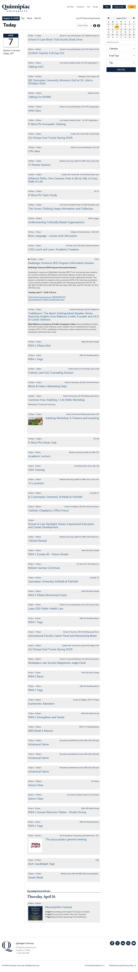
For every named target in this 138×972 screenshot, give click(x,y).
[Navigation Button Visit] (107, 7)
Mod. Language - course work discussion (52, 236)
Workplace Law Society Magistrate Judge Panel (57, 663)
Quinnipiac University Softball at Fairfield (53, 581)
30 (125, 24)
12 (121, 29)
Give (88, 7)
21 (129, 32)
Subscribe (121, 70)
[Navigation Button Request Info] (119, 7)
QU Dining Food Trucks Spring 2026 (50, 138)
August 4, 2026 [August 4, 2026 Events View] (11, 18)
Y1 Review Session (39, 165)
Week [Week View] (29, 18)
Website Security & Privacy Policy (122, 965)
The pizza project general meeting (65, 839)
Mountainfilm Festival (58, 907)
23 (108, 34)
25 (117, 34)
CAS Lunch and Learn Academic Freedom (53, 249)
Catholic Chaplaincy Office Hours (48, 510)
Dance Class (35, 785)
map (96, 218)
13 (125, 29)
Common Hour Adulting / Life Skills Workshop (56, 400)
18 (117, 32)
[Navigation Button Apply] (132, 7)
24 (113, 34)
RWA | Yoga (35, 359)
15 (134, 29)
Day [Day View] (22, 18)
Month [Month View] (38, 18)
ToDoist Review (37, 541)
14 (129, 29)
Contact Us (80, 7)
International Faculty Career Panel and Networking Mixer (62, 636)
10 (113, 29)
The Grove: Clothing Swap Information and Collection (60, 209)
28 (117, 24)
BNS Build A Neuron (40, 731)
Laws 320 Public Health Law (45, 608)
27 (113, 24)
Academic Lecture (39, 456)
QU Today (70, 7)
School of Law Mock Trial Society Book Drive (55, 39)
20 (125, 32)
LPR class (34, 151)
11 (117, 29)
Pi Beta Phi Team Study (42, 195)
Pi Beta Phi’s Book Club (42, 442)
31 (129, 24)
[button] (109, 18)
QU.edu (95, 7)
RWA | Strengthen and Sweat (46, 717)
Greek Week (35, 877)
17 (113, 32)
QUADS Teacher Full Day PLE (46, 53)
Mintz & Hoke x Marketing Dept (47, 386)
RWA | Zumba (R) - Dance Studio (48, 554)
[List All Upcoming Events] (88, 18)
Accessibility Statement (94, 965)
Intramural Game (38, 744)
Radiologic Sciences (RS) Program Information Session (61, 263)
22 (134, 32)
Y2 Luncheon (36, 483)
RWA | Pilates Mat (39, 345)
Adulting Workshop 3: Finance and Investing (72, 418)
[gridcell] (117, 27)
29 (121, 24)
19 (121, 32)
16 (108, 32)
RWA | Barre (35, 676)
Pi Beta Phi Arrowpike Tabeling (47, 124)
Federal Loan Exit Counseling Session (50, 373)
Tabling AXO (36, 67)
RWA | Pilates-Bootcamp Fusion (47, 595)
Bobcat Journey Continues (44, 568)
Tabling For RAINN (39, 97)
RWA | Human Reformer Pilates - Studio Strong (57, 812)
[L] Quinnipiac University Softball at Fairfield (55, 497)
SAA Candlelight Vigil (41, 864)
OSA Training (36, 470)
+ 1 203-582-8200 (22, 953)
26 (108, 24)
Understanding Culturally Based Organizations (56, 222)
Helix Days (34, 110)
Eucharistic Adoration (41, 704)
